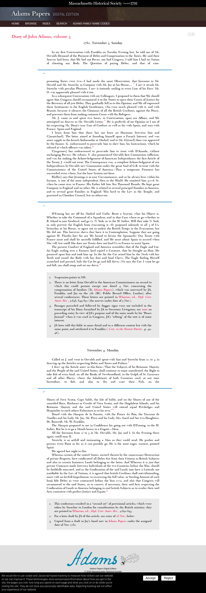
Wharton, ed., (95, 511)
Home (15, 23)
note (144, 309)
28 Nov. (120, 516)
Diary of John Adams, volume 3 (41, 36)
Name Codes (91, 23)
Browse (31, 23)
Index (46, 23)
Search (61, 23)
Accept (150, 578)
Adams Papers (103, 289)
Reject (168, 578)
